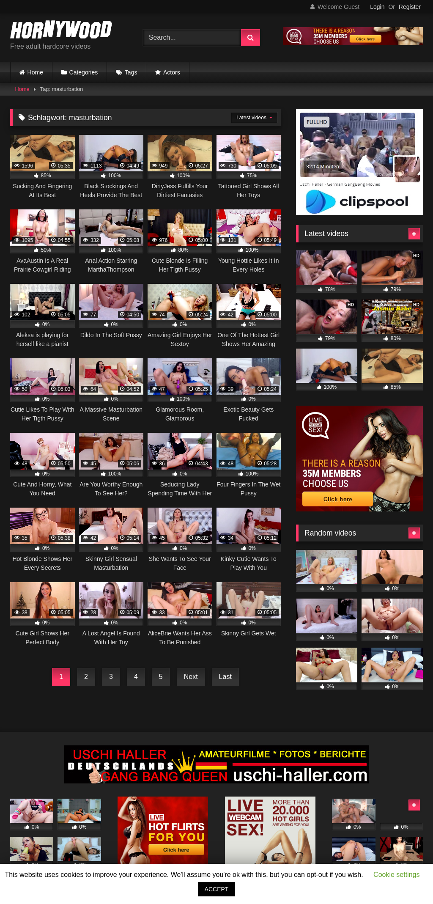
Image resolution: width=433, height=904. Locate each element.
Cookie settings (396, 874)
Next (191, 676)
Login (377, 6)
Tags (131, 72)
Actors (171, 72)
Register (410, 6)
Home (35, 72)
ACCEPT (217, 889)
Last (225, 676)
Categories (83, 72)
